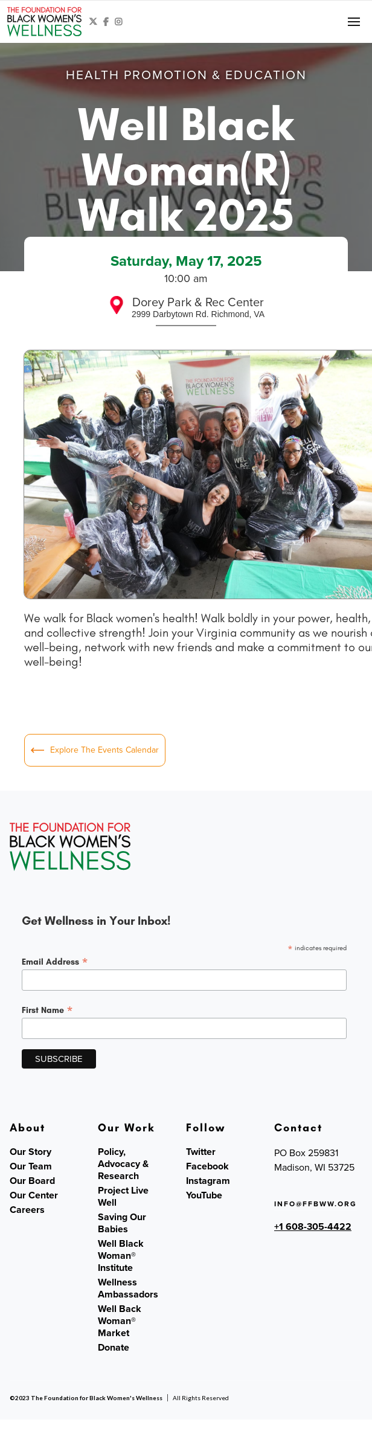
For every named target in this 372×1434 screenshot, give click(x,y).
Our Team (31, 1166)
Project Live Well (123, 1197)
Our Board (32, 1181)
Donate (113, 1348)
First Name (47, 1010)
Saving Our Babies (122, 1223)
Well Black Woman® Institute (121, 1256)
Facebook (207, 1166)
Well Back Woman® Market (119, 1321)
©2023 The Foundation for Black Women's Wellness (86, 1397)
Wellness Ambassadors (128, 1288)
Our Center (34, 1195)
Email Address (55, 962)
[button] (354, 22)
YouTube (204, 1195)
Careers (27, 1210)
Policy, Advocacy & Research (123, 1164)
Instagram (208, 1181)
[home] (44, 22)
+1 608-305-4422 (312, 1226)
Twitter (201, 1152)
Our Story (30, 1152)
